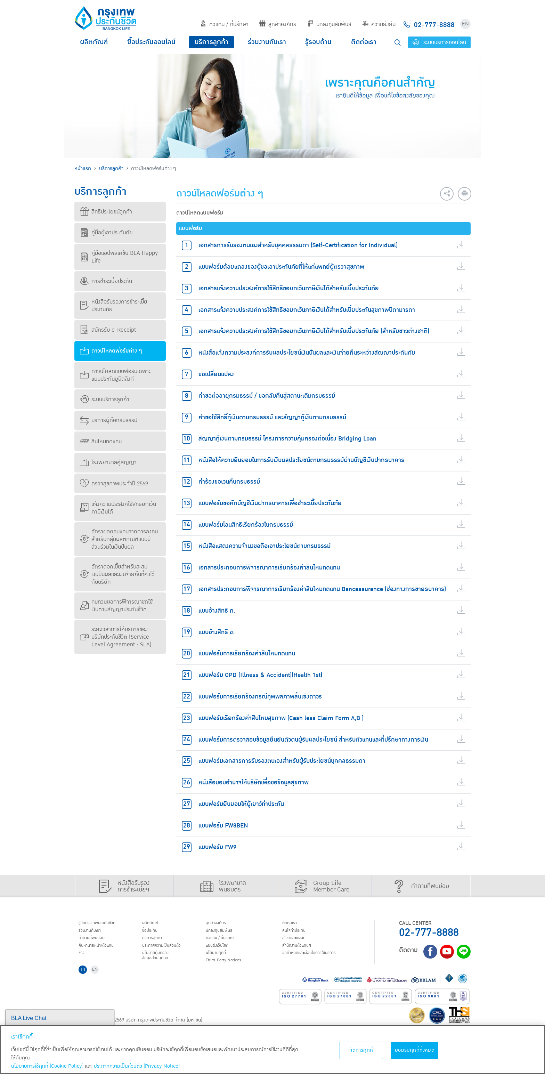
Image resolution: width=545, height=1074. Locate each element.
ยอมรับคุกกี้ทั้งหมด (414, 1050)
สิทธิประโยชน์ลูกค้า (106, 211)
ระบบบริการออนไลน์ (439, 42)
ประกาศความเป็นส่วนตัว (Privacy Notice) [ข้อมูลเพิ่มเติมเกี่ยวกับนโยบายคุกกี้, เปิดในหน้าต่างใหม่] (137, 1066)
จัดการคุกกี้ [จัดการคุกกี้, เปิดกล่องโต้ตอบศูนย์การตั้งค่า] (361, 1050)
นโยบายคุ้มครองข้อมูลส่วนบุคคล (161, 962)
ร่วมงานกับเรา (267, 42)
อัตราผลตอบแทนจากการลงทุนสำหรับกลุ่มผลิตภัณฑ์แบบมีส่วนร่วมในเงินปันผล (119, 539)
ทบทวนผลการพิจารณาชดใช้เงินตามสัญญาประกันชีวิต (116, 605)
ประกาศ (168, 950)
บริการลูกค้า (211, 42)
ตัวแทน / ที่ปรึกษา (224, 24)
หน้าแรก (82, 168)
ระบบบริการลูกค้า (104, 399)
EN (465, 24)
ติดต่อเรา (363, 42)
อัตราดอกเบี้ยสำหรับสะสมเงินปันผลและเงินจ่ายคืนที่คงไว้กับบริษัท (117, 574)
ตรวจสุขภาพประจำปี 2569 (114, 483)
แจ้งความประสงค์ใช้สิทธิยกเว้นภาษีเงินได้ (118, 508)
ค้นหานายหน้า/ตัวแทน (103, 950)
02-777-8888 (429, 933)
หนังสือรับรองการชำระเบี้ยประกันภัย (113, 305)
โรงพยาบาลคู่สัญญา (108, 462)
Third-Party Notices (230, 968)
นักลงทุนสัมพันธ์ (329, 24)
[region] (272, 1049)
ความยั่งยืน (379, 24)
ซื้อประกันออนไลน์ (151, 42)
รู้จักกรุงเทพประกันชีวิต (103, 924)
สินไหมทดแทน (101, 441)
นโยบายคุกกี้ (220, 959)
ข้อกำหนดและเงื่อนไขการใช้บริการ (317, 959)
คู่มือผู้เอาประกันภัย (106, 232)
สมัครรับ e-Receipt (108, 329)
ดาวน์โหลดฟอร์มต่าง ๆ (111, 350)
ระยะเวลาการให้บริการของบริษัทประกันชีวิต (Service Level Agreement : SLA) (116, 637)
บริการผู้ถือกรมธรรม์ (108, 420)
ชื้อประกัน (153, 933)
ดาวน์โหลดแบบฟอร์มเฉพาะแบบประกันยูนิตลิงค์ (115, 375)
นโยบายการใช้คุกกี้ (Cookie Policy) (47, 1066)
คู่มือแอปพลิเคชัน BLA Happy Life (119, 257)
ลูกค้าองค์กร (277, 24)
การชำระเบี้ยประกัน (106, 281)
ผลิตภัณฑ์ (94, 42)
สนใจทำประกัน (298, 933)
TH (85, 980)
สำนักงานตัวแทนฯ (302, 950)
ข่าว (84, 959)
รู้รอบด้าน (318, 42)
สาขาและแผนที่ (298, 942)
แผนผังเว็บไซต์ (221, 950)
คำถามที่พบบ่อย (97, 942)
